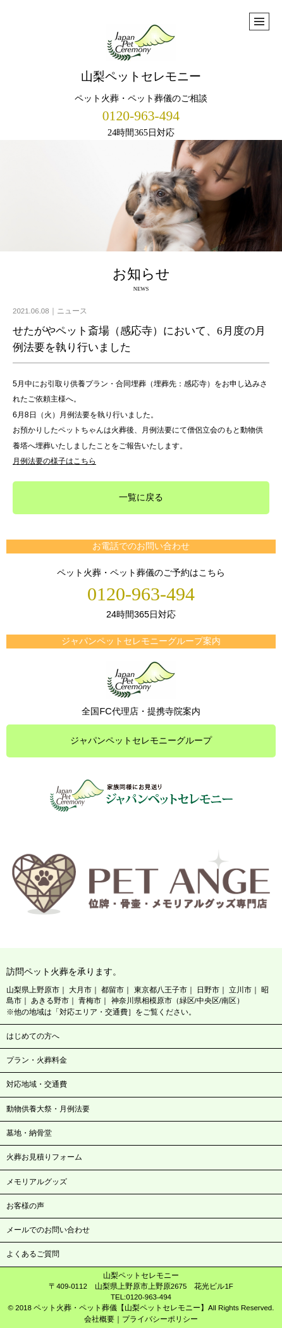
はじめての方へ (32, 1036)
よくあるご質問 (32, 1254)
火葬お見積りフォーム (44, 1157)
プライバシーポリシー (160, 1319)
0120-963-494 (141, 115)
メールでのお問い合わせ (48, 1230)
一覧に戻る (141, 497)
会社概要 (99, 1319)
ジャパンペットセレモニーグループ (141, 740)
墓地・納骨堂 (29, 1133)
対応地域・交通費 (36, 1084)
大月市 (80, 990)
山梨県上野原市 (32, 990)
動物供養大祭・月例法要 (48, 1109)
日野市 (208, 990)
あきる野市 (50, 1000)
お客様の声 (25, 1206)
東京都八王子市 (160, 990)
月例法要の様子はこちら (54, 461)
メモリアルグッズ (36, 1182)
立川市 (240, 990)
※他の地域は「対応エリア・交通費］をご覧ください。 (101, 1012)
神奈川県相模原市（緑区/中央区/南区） (177, 1000)
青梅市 (89, 1000)
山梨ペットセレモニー (141, 53)
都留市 (112, 990)
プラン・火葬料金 (36, 1060)
